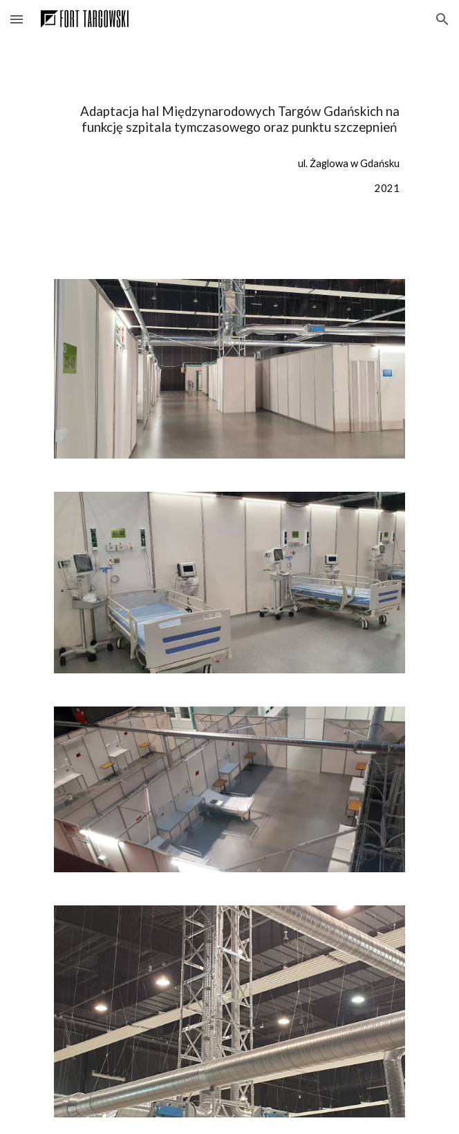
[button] (16, 19)
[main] (229, 120)
